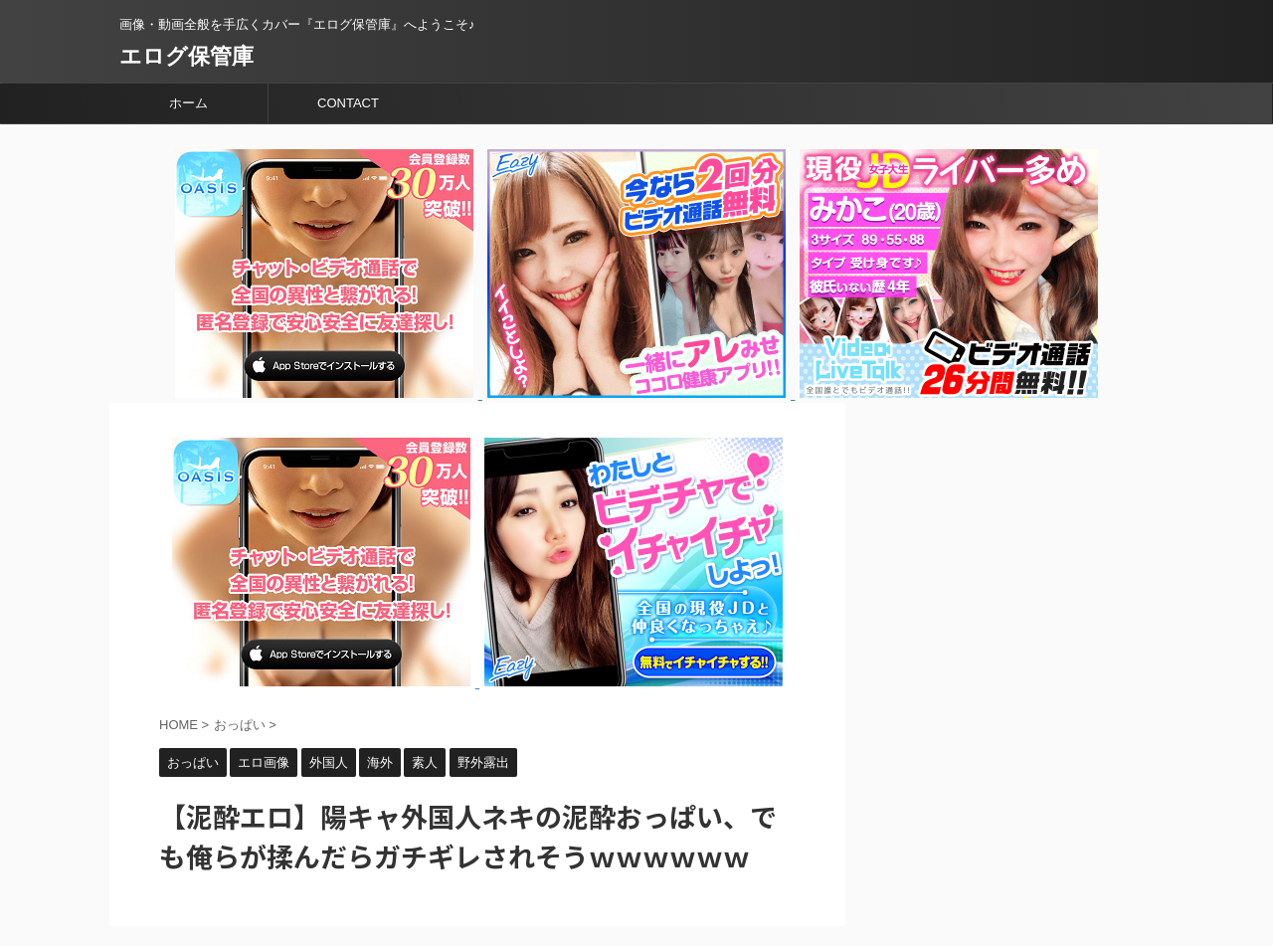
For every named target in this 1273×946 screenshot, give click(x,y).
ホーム (188, 102)
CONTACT (348, 102)
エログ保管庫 (186, 56)
